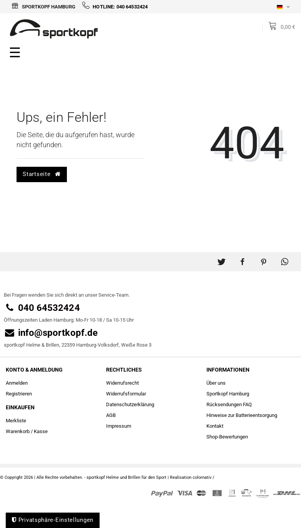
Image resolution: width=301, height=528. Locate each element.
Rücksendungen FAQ (229, 404)
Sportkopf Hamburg (43, 7)
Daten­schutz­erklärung (130, 404)
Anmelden (17, 383)
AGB (111, 415)
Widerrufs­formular (126, 394)
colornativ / (204, 477)
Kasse (41, 431)
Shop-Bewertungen (227, 437)
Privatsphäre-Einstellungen (52, 519)
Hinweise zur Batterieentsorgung (241, 415)
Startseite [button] (41, 174)
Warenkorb (18, 431)
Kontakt (214, 426)
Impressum (118, 426)
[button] (221, 259)
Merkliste (16, 420)
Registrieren (19, 394)
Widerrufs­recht (122, 383)
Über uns (216, 383)
